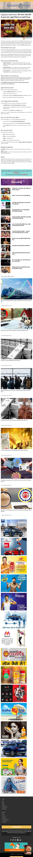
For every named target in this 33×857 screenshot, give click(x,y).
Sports (3, 814)
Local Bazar (4, 821)
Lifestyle (3, 816)
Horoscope (4, 808)
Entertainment (4, 806)
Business (3, 805)
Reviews (3, 812)
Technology (4, 818)
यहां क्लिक (15, 173)
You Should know (5, 819)
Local (3, 799)
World (3, 803)
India (3, 801)
